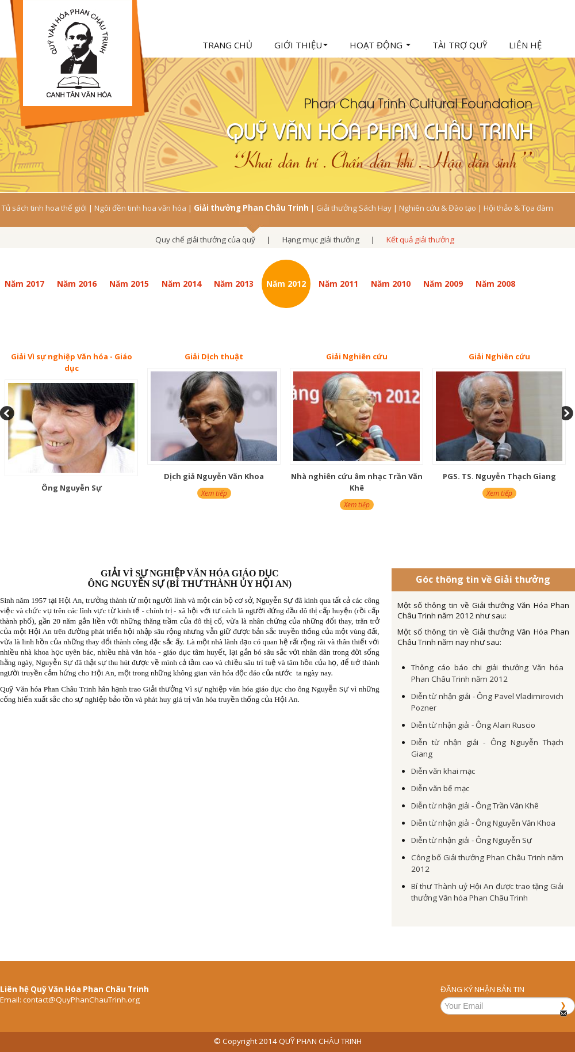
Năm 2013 (234, 283)
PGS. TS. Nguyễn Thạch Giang (499, 476)
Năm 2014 (181, 283)
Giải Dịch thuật (214, 356)
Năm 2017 (24, 283)
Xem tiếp (214, 493)
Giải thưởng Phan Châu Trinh (251, 208)
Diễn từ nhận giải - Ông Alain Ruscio (473, 725)
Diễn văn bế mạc (440, 788)
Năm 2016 (77, 283)
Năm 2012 (286, 283)
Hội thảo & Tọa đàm (518, 208)
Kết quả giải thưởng (420, 239)
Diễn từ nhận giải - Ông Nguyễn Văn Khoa (483, 823)
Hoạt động (380, 45)
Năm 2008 (495, 283)
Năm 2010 (391, 283)
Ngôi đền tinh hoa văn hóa (140, 208)
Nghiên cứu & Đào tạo (437, 208)
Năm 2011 (338, 283)
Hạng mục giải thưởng (320, 239)
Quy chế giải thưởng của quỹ (205, 239)
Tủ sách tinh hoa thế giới (44, 208)
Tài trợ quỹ (459, 45)
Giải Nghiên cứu (357, 356)
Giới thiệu (301, 45)
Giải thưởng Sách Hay (354, 208)
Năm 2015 (129, 283)
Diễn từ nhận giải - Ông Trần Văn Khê (475, 805)
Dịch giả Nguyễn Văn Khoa (214, 476)
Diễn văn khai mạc (443, 771)
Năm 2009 (443, 283)
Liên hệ (525, 45)
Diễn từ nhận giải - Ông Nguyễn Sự (471, 840)
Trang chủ (227, 45)
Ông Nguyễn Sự (71, 488)
